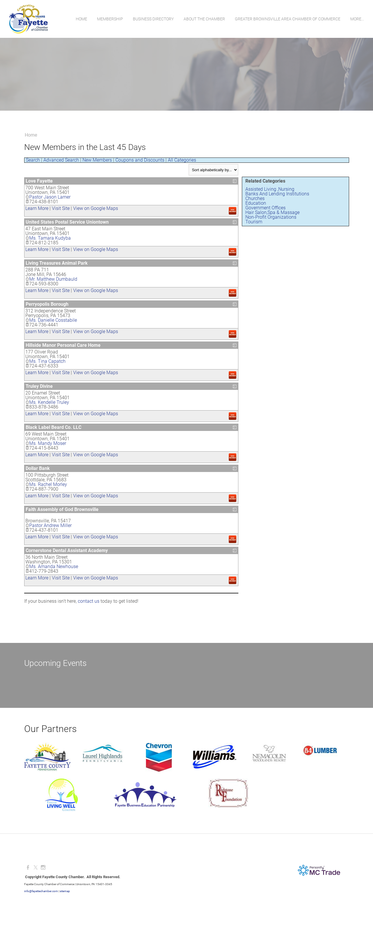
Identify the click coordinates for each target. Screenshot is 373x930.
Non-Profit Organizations (270, 217)
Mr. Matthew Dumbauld (51, 279)
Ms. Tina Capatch (45, 361)
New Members (97, 160)
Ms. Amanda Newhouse (51, 566)
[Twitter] (35, 867)
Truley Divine (39, 386)
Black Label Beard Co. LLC (53, 427)
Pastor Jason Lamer (48, 197)
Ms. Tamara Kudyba (48, 238)
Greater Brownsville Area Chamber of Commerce (287, 19)
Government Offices (265, 208)
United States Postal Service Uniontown (67, 222)
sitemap (65, 891)
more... (357, 19)
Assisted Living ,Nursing (269, 189)
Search (33, 160)
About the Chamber (204, 19)
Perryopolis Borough (47, 304)
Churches (255, 198)
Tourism (253, 221)
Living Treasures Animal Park (57, 263)
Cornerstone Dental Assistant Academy (67, 550)
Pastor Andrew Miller (48, 525)
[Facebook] (28, 867)
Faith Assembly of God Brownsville (62, 509)
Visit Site (61, 208)
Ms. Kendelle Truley (47, 402)
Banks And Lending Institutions (277, 194)
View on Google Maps (95, 208)
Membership (110, 19)
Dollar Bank (38, 468)
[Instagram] (43, 867)
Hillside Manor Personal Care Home (63, 345)
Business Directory (153, 19)
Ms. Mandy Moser (45, 443)
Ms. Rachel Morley (46, 484)
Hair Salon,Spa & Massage (272, 212)
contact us (88, 601)
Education (255, 203)
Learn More (36, 208)
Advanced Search (61, 160)
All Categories (182, 160)
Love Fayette (39, 181)
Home (81, 19)
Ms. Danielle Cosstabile (51, 320)
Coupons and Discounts (139, 160)
